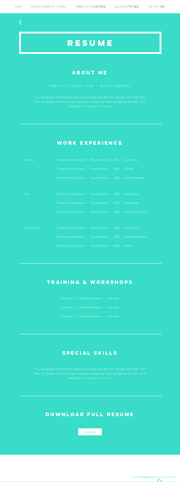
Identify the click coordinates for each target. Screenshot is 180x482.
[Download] (90, 431)
